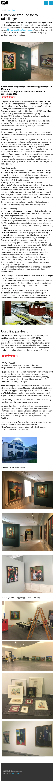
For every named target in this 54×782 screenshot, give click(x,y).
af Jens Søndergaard (20, 30)
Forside (4, 10)
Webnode (15, 773)
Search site (51, 3)
